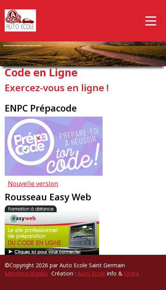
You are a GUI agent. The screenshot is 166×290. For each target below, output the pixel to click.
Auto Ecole (91, 273)
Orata (131, 273)
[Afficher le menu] (150, 20)
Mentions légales (26, 273)
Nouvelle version (33, 183)
